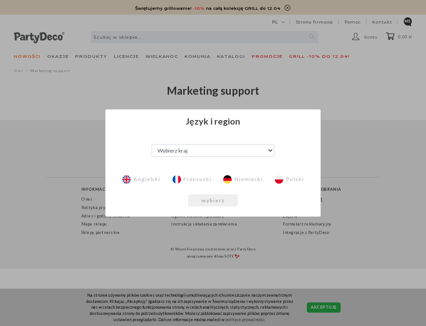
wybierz (213, 200)
